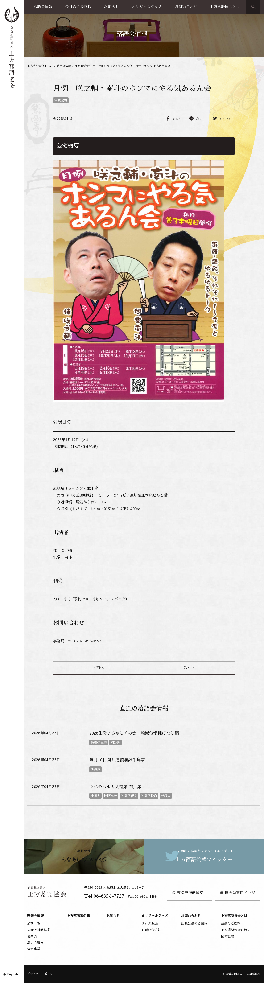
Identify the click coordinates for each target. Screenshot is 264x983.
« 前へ (98, 668)
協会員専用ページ (237, 893)
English (12, 974)
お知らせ (111, 7)
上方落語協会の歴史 (236, 930)
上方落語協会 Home (40, 66)
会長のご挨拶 (231, 923)
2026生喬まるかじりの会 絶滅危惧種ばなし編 (134, 733)
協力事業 (33, 949)
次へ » (189, 668)
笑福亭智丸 (129, 796)
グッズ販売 (149, 923)
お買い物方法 (151, 930)
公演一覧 (33, 923)
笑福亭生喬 (99, 742)
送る (199, 118)
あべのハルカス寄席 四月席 (115, 787)
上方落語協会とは (225, 7)
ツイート (225, 118)
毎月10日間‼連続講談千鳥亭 (117, 760)
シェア (177, 118)
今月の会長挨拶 (78, 7)
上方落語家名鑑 (78, 915)
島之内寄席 (35, 942)
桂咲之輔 (60, 100)
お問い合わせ (186, 7)
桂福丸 (95, 796)
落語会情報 (42, 7)
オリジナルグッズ (147, 7)
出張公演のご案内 (194, 923)
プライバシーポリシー (41, 974)
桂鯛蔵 (95, 769)
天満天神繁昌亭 (187, 893)
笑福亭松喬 (149, 796)
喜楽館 (32, 936)
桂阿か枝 (110, 796)
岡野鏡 (115, 742)
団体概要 (227, 936)
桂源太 (166, 796)
